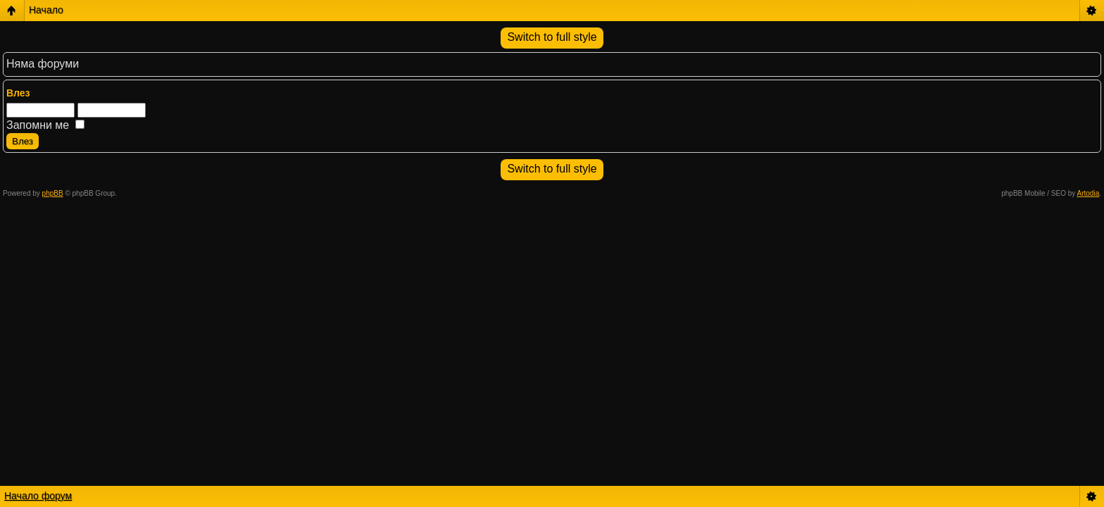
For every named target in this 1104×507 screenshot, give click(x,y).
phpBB (52, 193)
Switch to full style (551, 37)
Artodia (1088, 193)
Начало (46, 9)
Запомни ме (45, 125)
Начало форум (38, 495)
